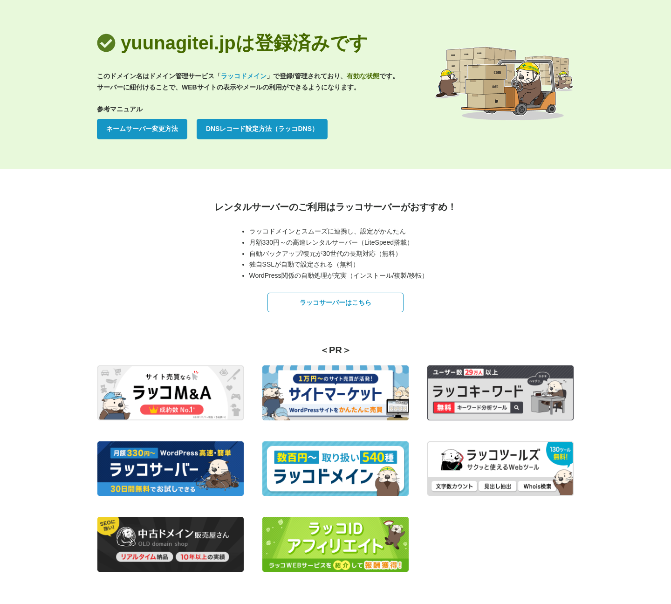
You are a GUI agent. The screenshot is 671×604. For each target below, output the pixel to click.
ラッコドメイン (244, 76)
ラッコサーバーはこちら (335, 302)
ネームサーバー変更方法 (142, 128)
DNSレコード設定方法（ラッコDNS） (262, 128)
